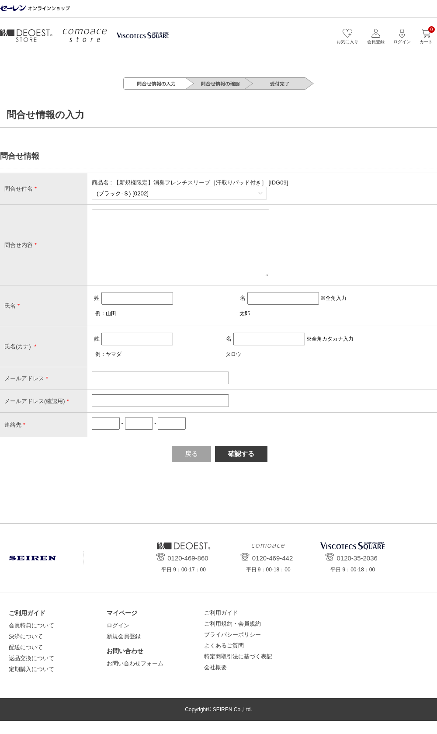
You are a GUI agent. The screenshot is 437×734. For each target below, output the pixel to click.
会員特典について (31, 638)
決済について (26, 649)
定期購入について (31, 682)
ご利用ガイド (221, 626)
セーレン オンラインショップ (35, 8)
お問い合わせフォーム (135, 676)
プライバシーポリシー (232, 647)
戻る (191, 466)
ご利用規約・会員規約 (232, 636)
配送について (26, 660)
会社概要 (215, 680)
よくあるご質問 (224, 658)
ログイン (118, 638)
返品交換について (31, 671)
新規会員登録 (124, 649)
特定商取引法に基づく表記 (238, 669)
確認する (241, 466)
